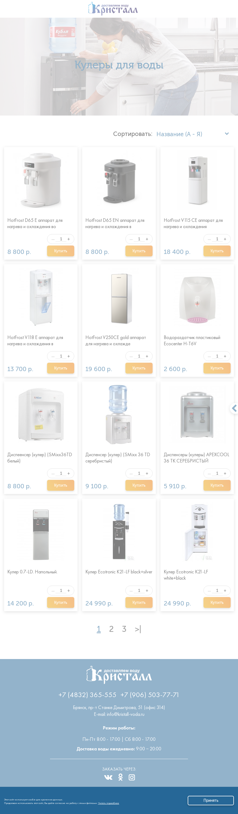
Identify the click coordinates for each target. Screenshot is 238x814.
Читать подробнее (108, 802)
